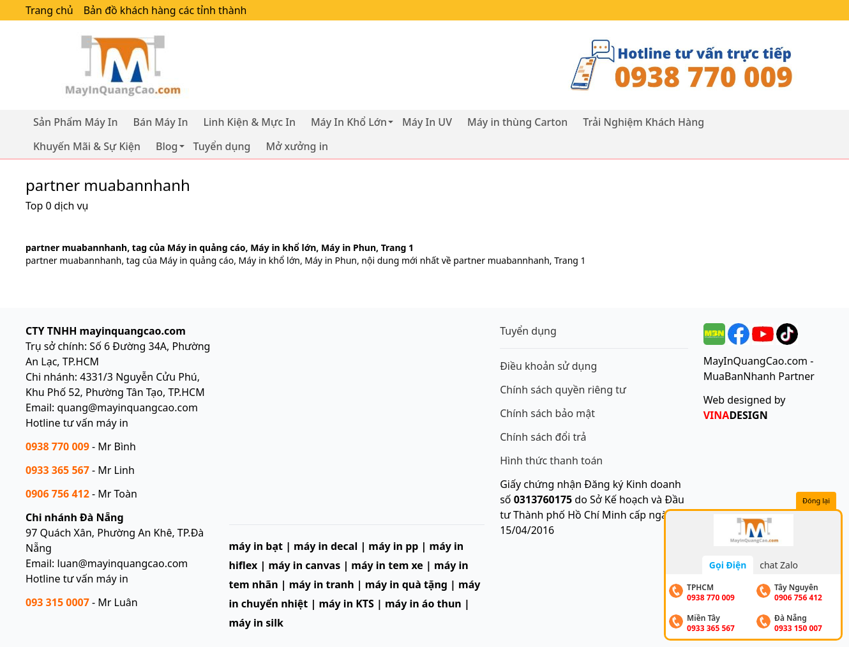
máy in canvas (304, 565)
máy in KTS (346, 604)
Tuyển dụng (222, 146)
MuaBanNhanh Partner (759, 376)
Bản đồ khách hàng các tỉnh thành (165, 10)
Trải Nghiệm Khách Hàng (643, 122)
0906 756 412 (57, 494)
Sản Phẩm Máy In (75, 122)
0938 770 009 (57, 446)
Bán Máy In (160, 122)
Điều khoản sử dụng (548, 366)
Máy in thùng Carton (517, 122)
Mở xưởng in (297, 146)
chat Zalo (779, 565)
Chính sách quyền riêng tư (563, 390)
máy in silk (256, 623)
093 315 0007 (57, 602)
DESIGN (735, 415)
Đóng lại (816, 500)
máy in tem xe (387, 565)
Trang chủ (49, 10)
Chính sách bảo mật (547, 413)
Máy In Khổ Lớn (349, 122)
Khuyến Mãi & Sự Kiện (86, 146)
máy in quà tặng (406, 584)
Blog (166, 146)
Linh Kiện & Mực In (250, 122)
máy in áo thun (423, 604)
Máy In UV (427, 122)
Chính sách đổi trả (543, 437)
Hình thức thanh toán (551, 460)
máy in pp (393, 546)
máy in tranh (321, 584)
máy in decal (325, 546)
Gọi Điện (728, 565)
